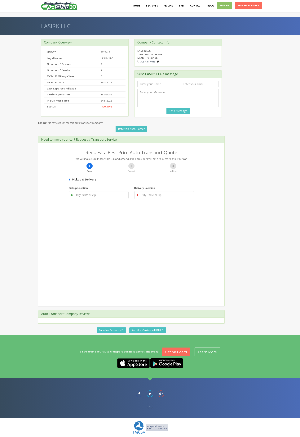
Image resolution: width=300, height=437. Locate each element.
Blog (210, 5)
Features (152, 5)
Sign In (224, 5)
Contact (196, 5)
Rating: (42, 123)
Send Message (178, 111)
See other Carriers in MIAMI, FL (147, 330)
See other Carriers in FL (111, 330)
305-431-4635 (147, 61)
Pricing (168, 5)
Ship (181, 5)
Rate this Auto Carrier (131, 129)
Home (136, 5)
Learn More (207, 352)
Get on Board (176, 352)
